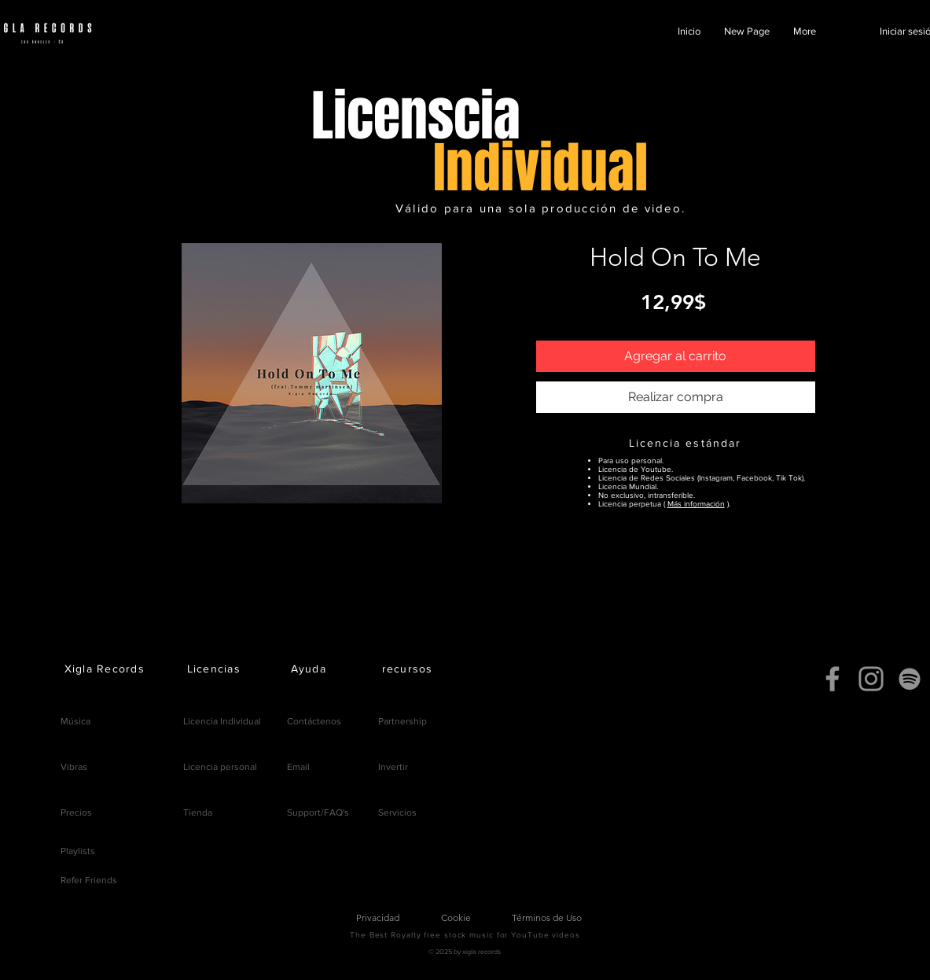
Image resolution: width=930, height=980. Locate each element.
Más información (696, 503)
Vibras (74, 766)
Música (75, 721)
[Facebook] (832, 678)
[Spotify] (909, 678)
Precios (76, 812)
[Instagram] (871, 678)
